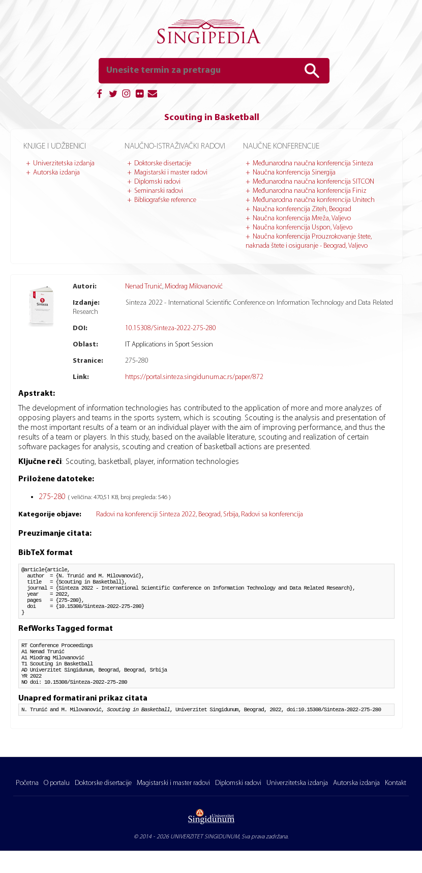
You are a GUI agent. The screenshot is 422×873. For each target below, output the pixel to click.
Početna (27, 785)
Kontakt (395, 785)
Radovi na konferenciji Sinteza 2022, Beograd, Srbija (167, 514)
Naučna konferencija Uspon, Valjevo (302, 227)
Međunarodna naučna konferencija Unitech (314, 200)
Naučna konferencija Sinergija (294, 173)
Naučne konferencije (281, 146)
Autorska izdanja (56, 173)
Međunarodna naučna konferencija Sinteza (313, 163)
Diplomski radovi (157, 182)
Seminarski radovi (158, 191)
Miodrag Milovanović (194, 286)
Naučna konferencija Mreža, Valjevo (302, 218)
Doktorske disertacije (162, 163)
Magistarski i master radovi (170, 173)
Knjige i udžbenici (54, 146)
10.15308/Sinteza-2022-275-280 (170, 328)
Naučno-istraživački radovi (175, 146)
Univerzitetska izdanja (64, 163)
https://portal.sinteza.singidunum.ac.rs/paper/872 (194, 377)
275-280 (53, 497)
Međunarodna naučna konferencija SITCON (313, 182)
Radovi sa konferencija (272, 514)
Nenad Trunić (143, 286)
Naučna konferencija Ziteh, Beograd (302, 209)
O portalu (57, 785)
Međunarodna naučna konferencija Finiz (310, 191)
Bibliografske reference (165, 200)
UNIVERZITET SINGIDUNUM (204, 839)
